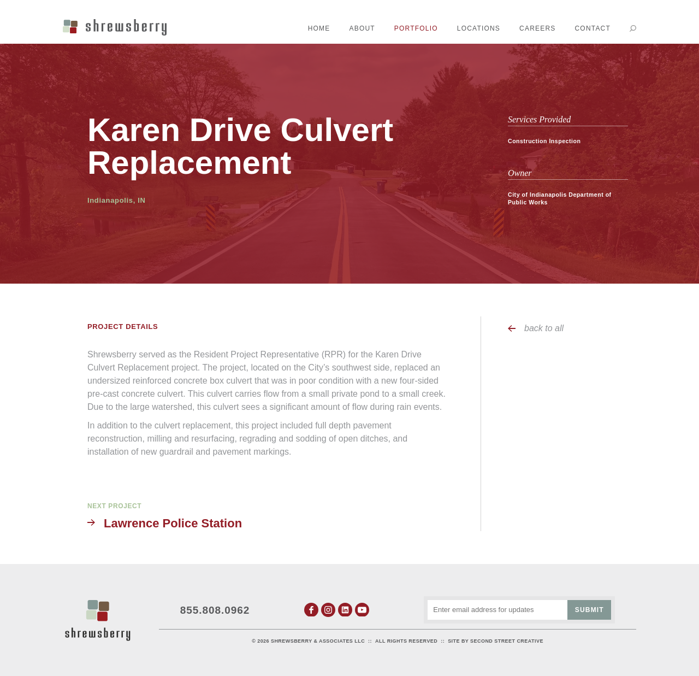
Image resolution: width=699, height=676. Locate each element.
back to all (544, 328)
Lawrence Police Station (173, 523)
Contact (592, 28)
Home (319, 28)
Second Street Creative (506, 641)
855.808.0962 (215, 610)
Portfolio (416, 28)
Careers (537, 28)
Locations (478, 28)
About (362, 28)
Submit (589, 610)
